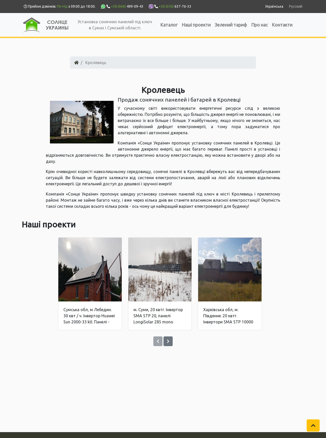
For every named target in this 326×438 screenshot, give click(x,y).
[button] (313, 425)
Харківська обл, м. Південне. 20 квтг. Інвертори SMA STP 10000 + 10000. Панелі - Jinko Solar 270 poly (228, 321)
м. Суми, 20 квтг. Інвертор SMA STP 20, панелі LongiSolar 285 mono (158, 315)
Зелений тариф (231, 24)
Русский (295, 6)
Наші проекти (196, 24)
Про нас (259, 24)
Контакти (282, 24)
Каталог (169, 24)
